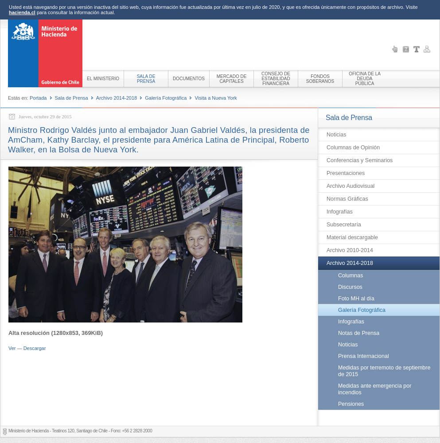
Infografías (340, 212)
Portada (38, 98)
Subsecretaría (344, 225)
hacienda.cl (22, 12)
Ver (12, 348)
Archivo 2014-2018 (116, 98)
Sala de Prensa (71, 98)
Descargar (34, 348)
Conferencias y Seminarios (360, 160)
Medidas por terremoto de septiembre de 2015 (384, 371)
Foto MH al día (356, 298)
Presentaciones (346, 173)
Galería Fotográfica (166, 98)
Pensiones (351, 404)
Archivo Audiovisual (350, 186)
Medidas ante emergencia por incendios (374, 389)
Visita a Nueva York (216, 98)
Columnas (350, 275)
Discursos (350, 287)
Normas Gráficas (347, 199)
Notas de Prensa (358, 333)
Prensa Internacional (363, 356)
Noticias (336, 135)
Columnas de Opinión (353, 147)
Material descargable (352, 237)
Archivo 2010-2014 (350, 250)
